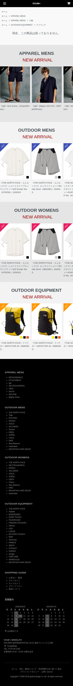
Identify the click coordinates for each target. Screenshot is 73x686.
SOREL (12, 435)
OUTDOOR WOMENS (17, 457)
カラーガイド (14, 580)
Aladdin (12, 512)
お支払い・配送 (15, 578)
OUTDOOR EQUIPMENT (22, 25)
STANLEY (13, 548)
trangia (11, 554)
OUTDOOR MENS (15, 407)
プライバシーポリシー (29, 672)
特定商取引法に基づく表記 (50, 669)
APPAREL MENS (18, 16)
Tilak (11, 415)
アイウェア (41, 25)
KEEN (11, 432)
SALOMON (13, 427)
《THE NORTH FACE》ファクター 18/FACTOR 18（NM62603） (46, 346)
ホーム (4, 12)
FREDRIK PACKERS (17, 523)
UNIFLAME (13, 557)
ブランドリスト (15, 586)
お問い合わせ (47, 672)
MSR (11, 537)
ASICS (11, 424)
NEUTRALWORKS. (17, 386)
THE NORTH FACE (17, 412)
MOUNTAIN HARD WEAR (20, 449)
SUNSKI (12, 551)
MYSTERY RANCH (17, 534)
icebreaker (13, 446)
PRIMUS (12, 543)
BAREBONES (14, 514)
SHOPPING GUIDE (15, 572)
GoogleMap (10, 646)
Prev (3, 86)
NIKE (11, 441)
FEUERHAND (14, 520)
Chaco (11, 438)
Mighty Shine (14, 397)
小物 (31, 20)
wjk (10, 383)
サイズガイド (14, 583)
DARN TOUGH (15, 517)
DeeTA (11, 391)
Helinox (12, 526)
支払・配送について (27, 669)
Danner (12, 429)
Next (70, 86)
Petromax (13, 540)
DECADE (13, 394)
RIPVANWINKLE (16, 377)
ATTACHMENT (15, 380)
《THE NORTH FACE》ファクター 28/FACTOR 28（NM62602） (14, 346)
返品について (14, 589)
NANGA (12, 421)
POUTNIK (13, 418)
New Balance (14, 443)
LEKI (11, 528)
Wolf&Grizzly (14, 559)
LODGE (12, 531)
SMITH (12, 545)
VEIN (11, 389)
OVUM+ (36, 3)
